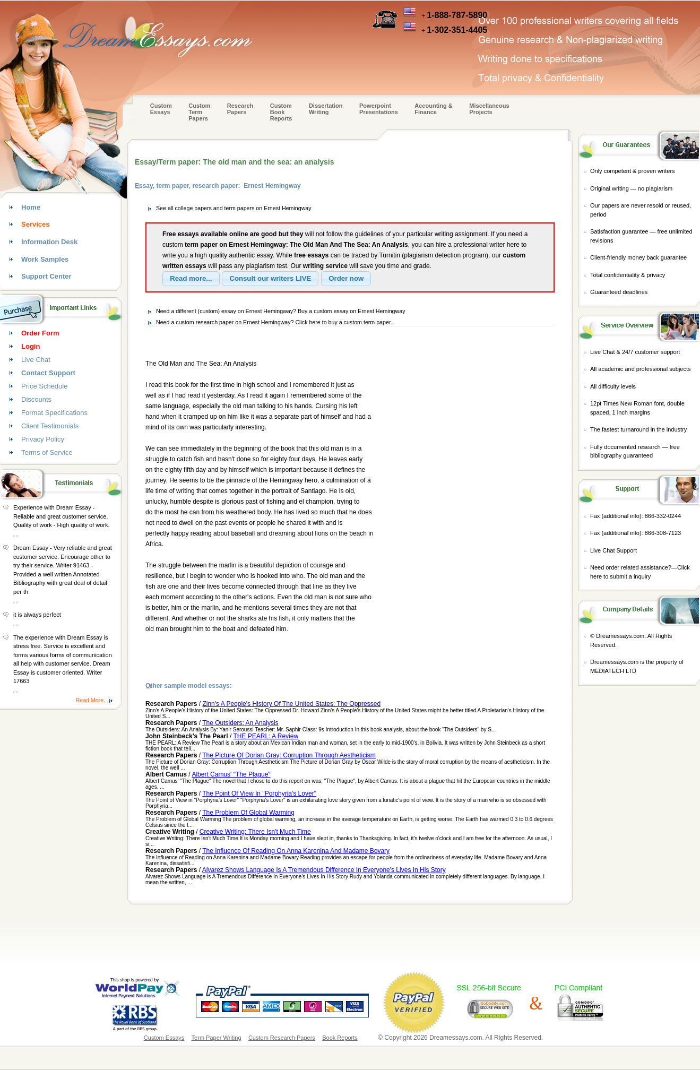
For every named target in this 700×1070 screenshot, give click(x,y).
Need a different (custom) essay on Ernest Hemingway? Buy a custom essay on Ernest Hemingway (280, 311)
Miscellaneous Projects (489, 108)
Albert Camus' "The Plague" (231, 774)
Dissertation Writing (326, 108)
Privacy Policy (42, 439)
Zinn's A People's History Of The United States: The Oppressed (291, 703)
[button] (191, 278)
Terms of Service (47, 452)
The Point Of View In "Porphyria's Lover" (259, 793)
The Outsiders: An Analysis (240, 723)
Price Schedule (44, 386)
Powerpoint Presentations (378, 108)
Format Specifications (54, 413)
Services (35, 224)
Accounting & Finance (433, 108)
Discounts (36, 399)
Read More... (91, 700)
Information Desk (49, 242)
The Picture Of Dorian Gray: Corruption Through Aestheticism (289, 755)
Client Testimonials (50, 426)
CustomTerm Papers (199, 112)
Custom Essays (161, 108)
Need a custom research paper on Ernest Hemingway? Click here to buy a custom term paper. (274, 322)
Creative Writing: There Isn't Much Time (255, 831)
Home (30, 207)
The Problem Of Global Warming (248, 812)
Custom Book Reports (281, 112)
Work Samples (44, 259)
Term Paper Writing (216, 1037)
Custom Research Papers (281, 1037)
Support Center (46, 276)
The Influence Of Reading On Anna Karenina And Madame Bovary (296, 851)
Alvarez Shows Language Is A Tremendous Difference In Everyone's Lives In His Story (324, 870)
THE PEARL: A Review (265, 736)
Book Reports (340, 1037)
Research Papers (240, 108)
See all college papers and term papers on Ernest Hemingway (234, 208)
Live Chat (35, 360)
